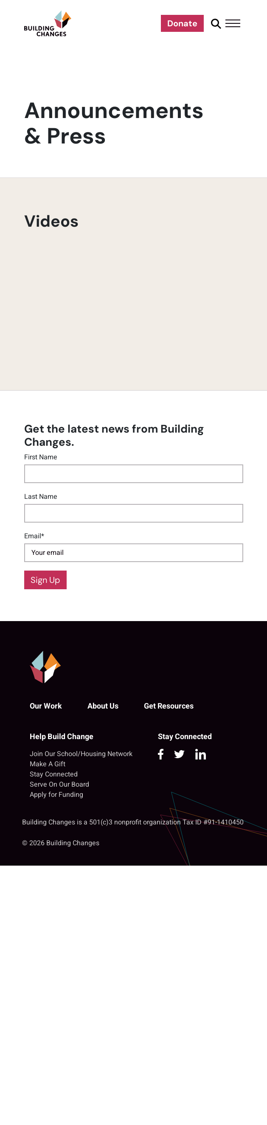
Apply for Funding (56, 795)
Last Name (40, 497)
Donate (182, 23)
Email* (34, 536)
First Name (40, 457)
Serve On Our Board (59, 784)
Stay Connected (54, 774)
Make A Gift (47, 764)
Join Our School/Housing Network (81, 754)
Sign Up (45, 579)
